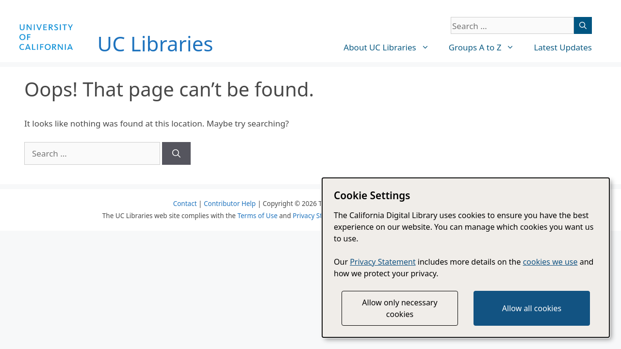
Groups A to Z (486, 47)
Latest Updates (563, 47)
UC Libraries (155, 43)
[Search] (583, 25)
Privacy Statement (320, 215)
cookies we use (550, 261)
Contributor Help (230, 203)
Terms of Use (257, 215)
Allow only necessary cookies (399, 308)
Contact (185, 203)
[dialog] (465, 257)
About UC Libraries (391, 47)
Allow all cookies (531, 308)
